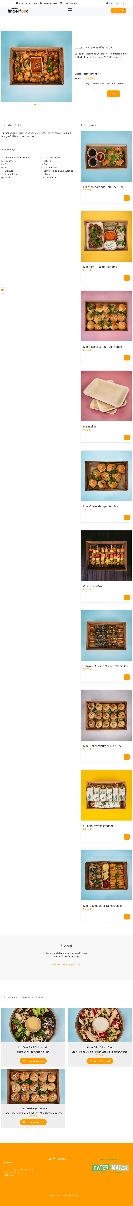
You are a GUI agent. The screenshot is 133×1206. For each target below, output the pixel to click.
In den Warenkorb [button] (127, 198)
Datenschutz (10, 1182)
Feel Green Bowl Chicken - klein (33, 1047)
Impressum (10, 1186)
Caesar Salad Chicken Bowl (99, 1047)
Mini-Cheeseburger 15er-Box (33, 1108)
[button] (35, 104)
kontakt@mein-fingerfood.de (66, 964)
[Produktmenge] (95, 89)
